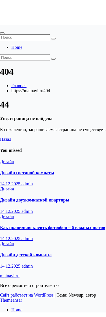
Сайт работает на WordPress (27, 295)
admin (27, 183)
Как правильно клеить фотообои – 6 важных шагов (52, 227)
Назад (5, 139)
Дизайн (7, 161)
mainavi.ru (19, 10)
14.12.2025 (10, 183)
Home (16, 47)
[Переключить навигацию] (2, 33)
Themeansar (11, 300)
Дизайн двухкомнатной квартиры (34, 200)
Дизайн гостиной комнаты (27, 172)
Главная (19, 85)
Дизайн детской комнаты (25, 254)
